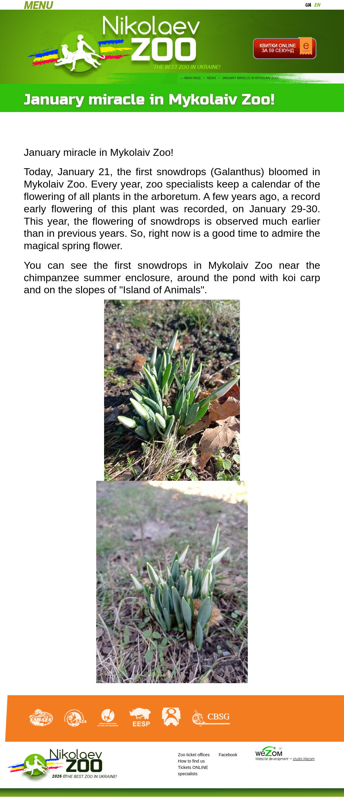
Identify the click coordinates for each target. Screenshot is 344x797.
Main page (192, 78)
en (317, 5)
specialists (188, 773)
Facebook (228, 754)
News (211, 78)
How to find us (191, 761)
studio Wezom (304, 758)
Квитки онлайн (284, 48)
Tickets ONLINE (193, 767)
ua (308, 5)
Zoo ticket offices (194, 754)
